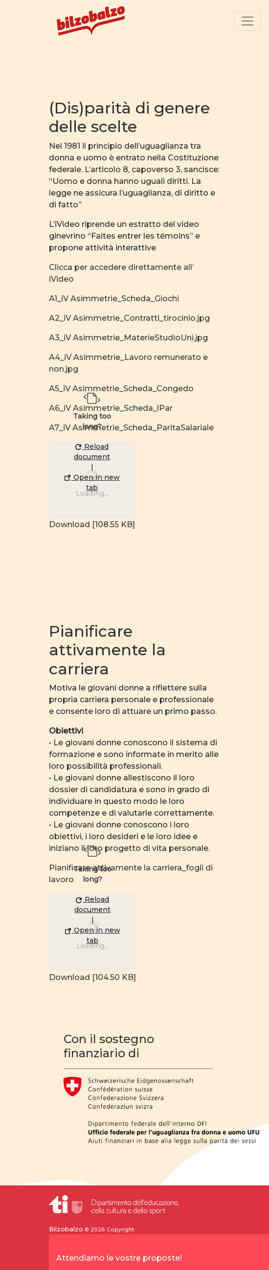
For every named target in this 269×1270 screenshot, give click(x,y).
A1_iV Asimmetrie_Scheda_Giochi (114, 298)
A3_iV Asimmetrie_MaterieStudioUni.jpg (128, 337)
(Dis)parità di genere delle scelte (129, 117)
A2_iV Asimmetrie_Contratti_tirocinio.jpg (129, 318)
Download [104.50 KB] (92, 977)
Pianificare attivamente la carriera (107, 650)
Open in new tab (92, 482)
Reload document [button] (92, 451)
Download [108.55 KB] (92, 524)
